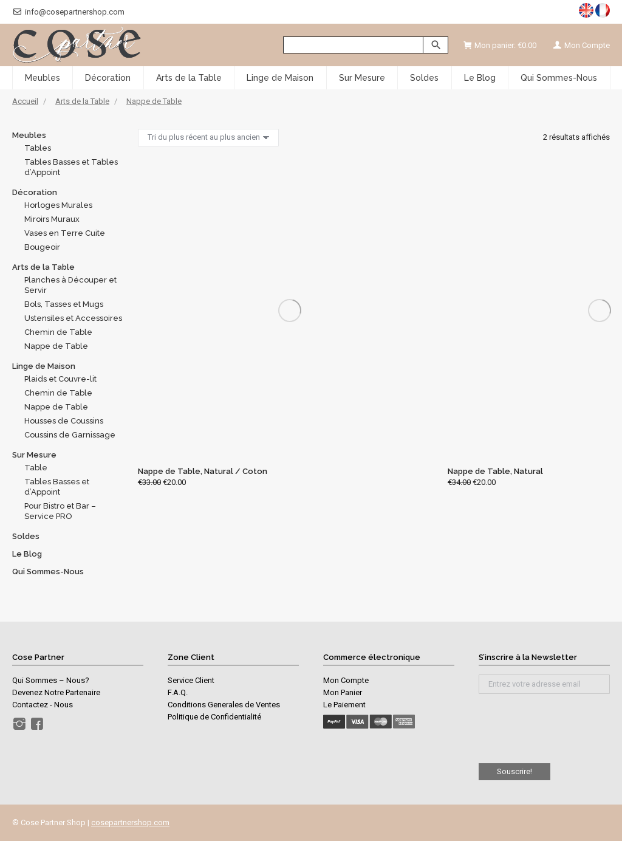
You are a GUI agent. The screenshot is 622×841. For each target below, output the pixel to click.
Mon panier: (499, 45)
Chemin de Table (58, 332)
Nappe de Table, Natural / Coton (202, 471)
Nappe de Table (56, 346)
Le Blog (27, 553)
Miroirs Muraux (52, 219)
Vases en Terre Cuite (64, 233)
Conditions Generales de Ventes (224, 704)
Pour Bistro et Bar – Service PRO (60, 511)
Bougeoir (42, 247)
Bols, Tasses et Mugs (63, 304)
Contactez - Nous (42, 704)
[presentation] (544, 723)
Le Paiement (344, 704)
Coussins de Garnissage (69, 434)
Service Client (191, 680)
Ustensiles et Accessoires (73, 318)
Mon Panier (342, 692)
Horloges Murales (58, 205)
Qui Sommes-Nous (48, 571)
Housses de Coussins (63, 420)
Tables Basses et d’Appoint (56, 486)
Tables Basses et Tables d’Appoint (71, 167)
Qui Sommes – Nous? (50, 680)
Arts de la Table (43, 267)
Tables (37, 148)
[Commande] (208, 137)
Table (35, 467)
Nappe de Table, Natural (495, 471)
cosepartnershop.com (130, 822)
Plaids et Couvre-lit (60, 378)
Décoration (34, 192)
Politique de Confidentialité (214, 716)
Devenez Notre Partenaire (56, 692)
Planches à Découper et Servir (70, 285)
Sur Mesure (34, 454)
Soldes (25, 536)
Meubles (29, 135)
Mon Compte (581, 45)
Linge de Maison (43, 366)
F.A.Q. (178, 692)
